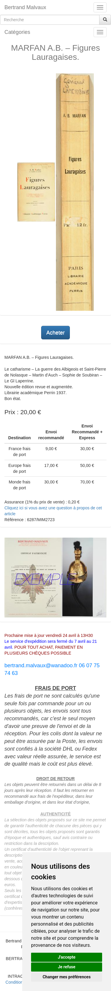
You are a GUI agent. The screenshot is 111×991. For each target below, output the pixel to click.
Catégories (17, 32)
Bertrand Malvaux (25, 7)
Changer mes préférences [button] (67, 977)
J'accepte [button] (66, 957)
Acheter (55, 333)
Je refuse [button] (66, 966)
